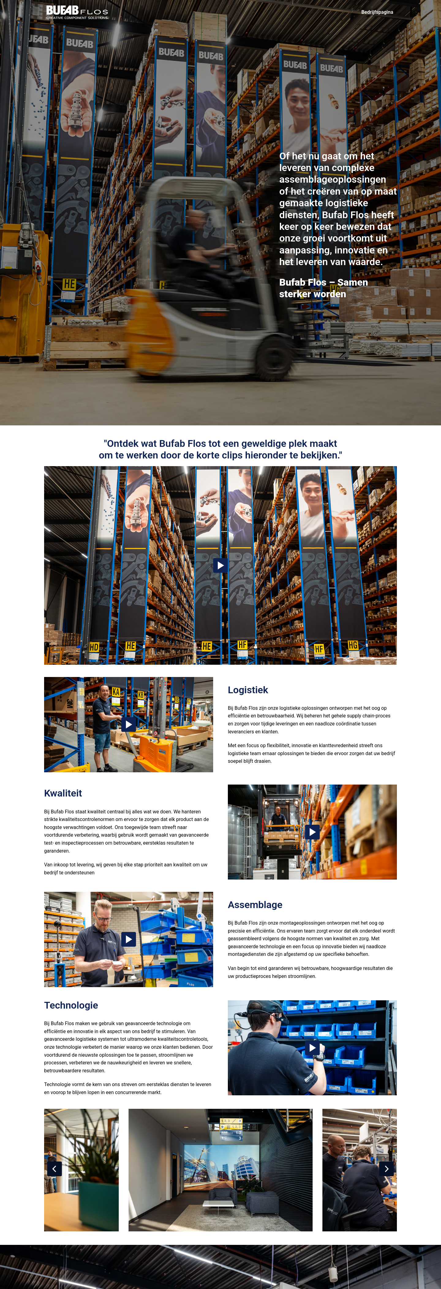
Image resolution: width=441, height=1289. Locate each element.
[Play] (220, 565)
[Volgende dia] (386, 1169)
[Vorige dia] (54, 1169)
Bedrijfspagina (377, 12)
